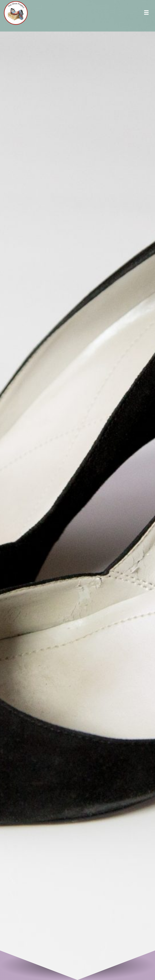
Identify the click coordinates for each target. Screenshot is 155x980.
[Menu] (146, 13)
